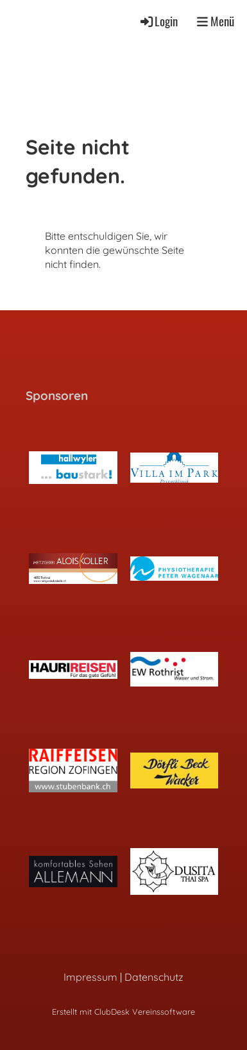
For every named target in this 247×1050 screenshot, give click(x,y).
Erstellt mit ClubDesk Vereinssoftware (123, 1011)
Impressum (90, 977)
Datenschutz (153, 977)
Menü (215, 21)
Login (158, 21)
